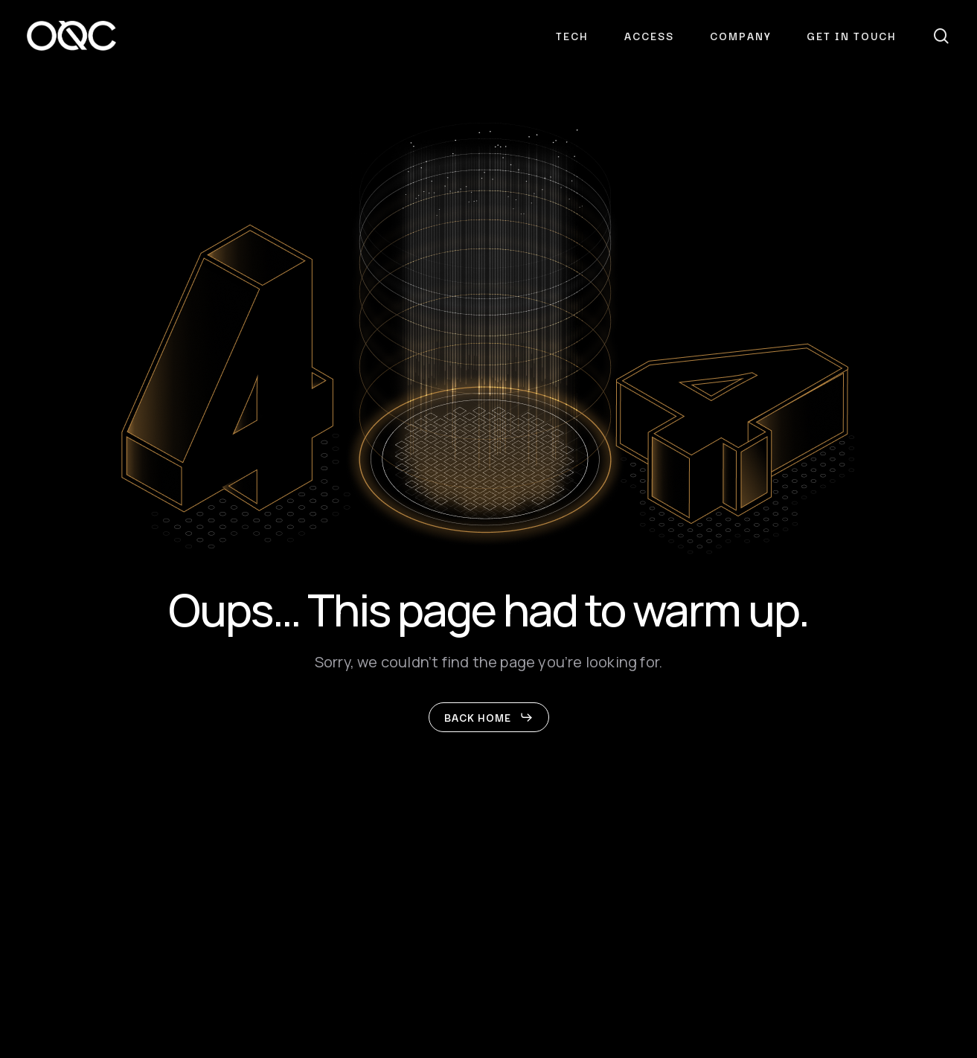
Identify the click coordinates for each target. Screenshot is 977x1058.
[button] (489, 717)
